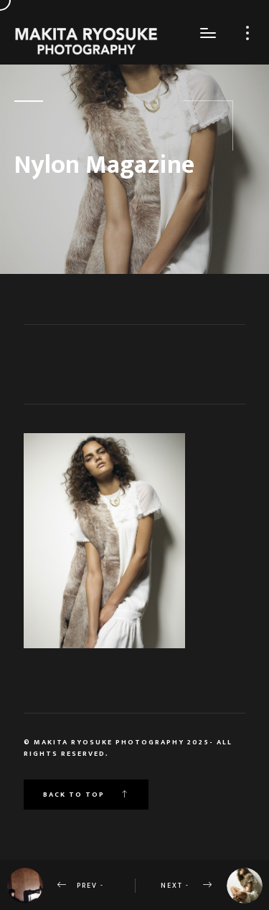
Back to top (86, 794)
